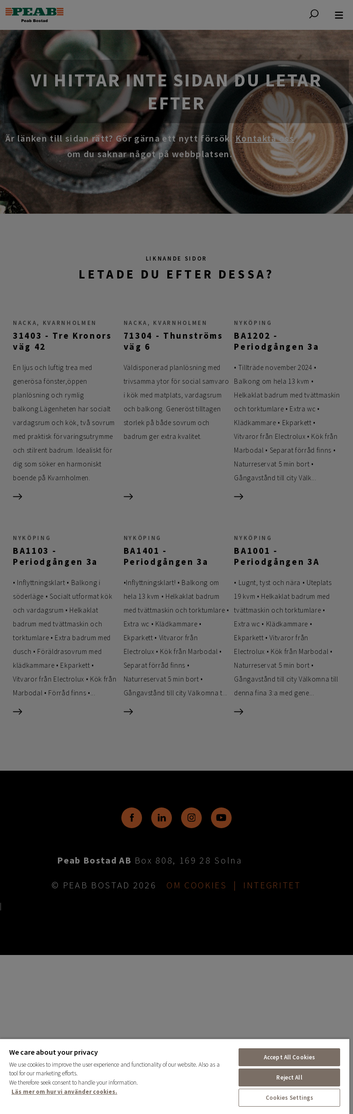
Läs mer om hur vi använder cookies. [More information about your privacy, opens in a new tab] (64, 1092)
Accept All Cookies (289, 1057)
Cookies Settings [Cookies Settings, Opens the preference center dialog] (289, 1098)
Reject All (289, 1077)
